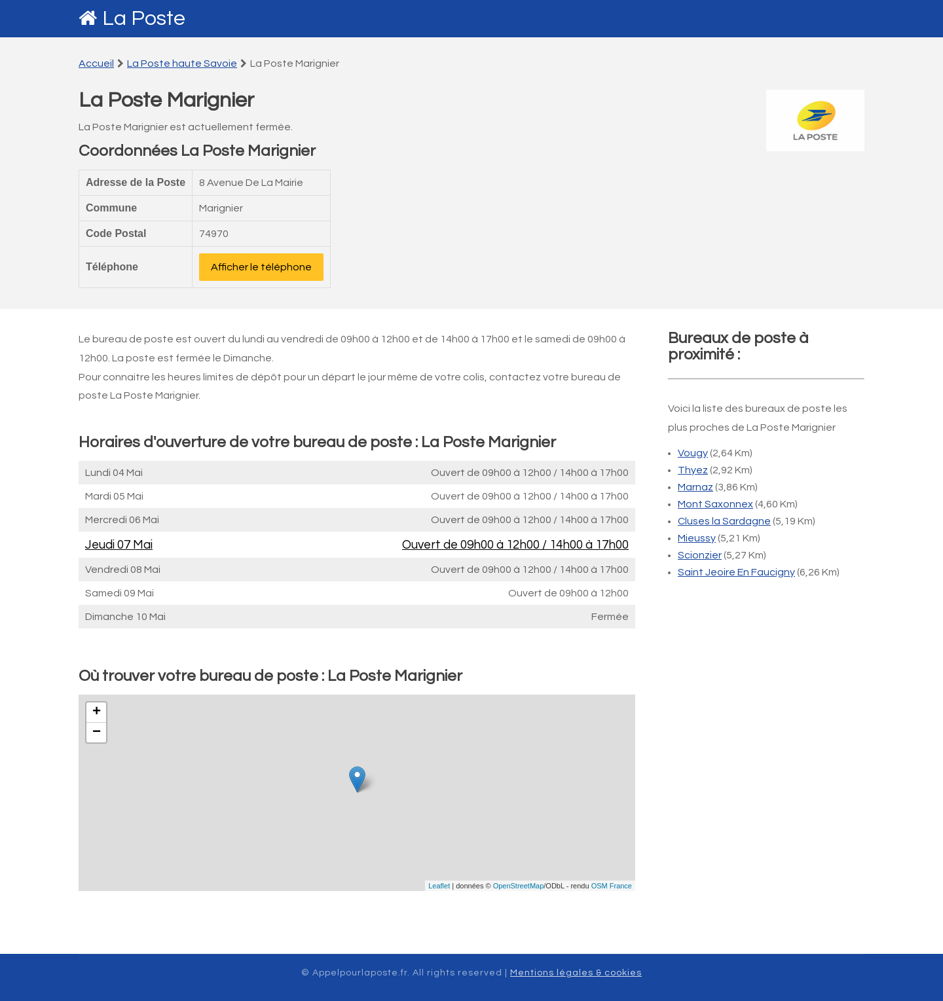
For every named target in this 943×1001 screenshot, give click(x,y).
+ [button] (96, 712)
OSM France (611, 886)
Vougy (693, 453)
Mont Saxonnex (715, 504)
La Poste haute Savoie (182, 63)
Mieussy (697, 538)
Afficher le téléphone (261, 267)
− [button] (96, 732)
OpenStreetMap (518, 886)
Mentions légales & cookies (576, 972)
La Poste (143, 18)
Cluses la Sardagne (724, 521)
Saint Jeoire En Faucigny (736, 572)
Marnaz (695, 487)
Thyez (693, 470)
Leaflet (439, 886)
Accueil (96, 63)
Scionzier (700, 555)
